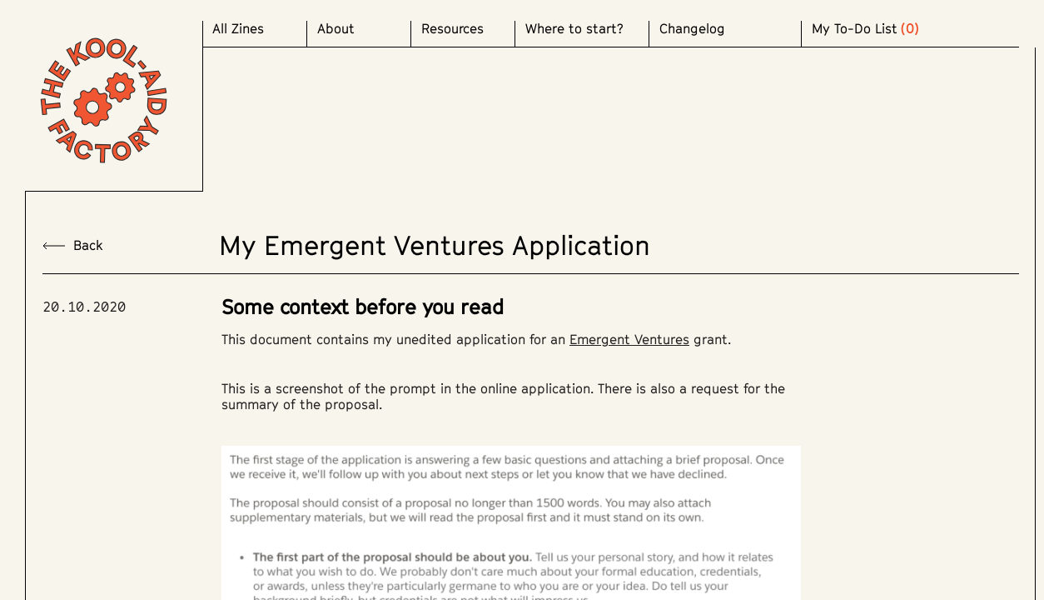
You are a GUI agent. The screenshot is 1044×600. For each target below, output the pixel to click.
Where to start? (574, 29)
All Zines (238, 29)
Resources (452, 29)
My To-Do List (854, 29)
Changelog (692, 29)
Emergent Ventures (629, 339)
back (72, 245)
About (336, 29)
